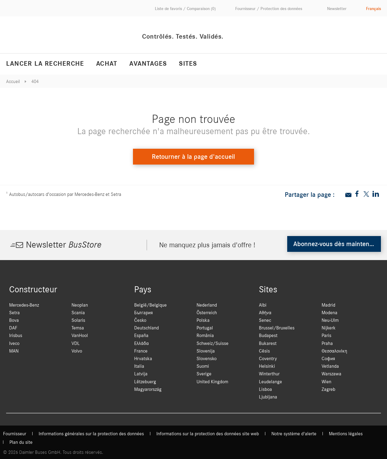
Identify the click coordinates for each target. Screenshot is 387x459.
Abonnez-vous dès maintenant (335, 244)
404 (35, 81)
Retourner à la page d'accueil (193, 156)
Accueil (13, 81)
